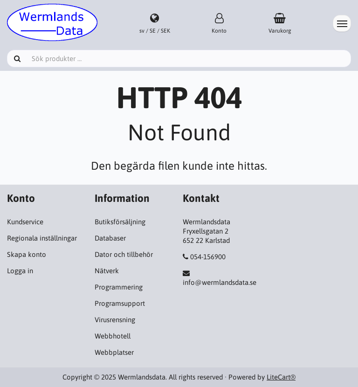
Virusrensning (115, 320)
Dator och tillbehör (124, 254)
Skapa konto (26, 254)
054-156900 (208, 257)
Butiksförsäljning (120, 222)
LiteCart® (281, 377)
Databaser (110, 238)
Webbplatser (114, 352)
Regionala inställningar (42, 238)
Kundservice (25, 222)
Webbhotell (113, 336)
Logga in (20, 271)
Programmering (119, 287)
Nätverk (107, 271)
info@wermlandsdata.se (219, 282)
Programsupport (120, 303)
